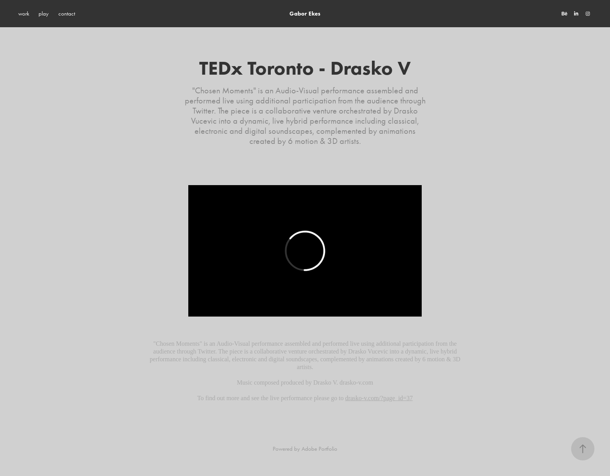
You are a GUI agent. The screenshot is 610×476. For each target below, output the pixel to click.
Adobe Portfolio (319, 448)
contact (66, 13)
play (44, 13)
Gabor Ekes (305, 13)
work (23, 13)
